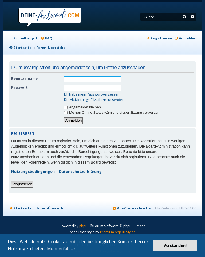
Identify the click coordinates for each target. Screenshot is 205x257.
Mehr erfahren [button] (61, 249)
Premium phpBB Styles (118, 232)
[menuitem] (46, 38)
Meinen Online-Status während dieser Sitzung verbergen (112, 112)
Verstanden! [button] (175, 245)
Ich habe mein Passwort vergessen (92, 94)
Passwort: (20, 87)
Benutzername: (24, 78)
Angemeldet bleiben (82, 107)
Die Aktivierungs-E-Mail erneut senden (94, 99)
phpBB (84, 225)
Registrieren (22, 184)
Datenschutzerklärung (80, 171)
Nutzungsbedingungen (33, 171)
